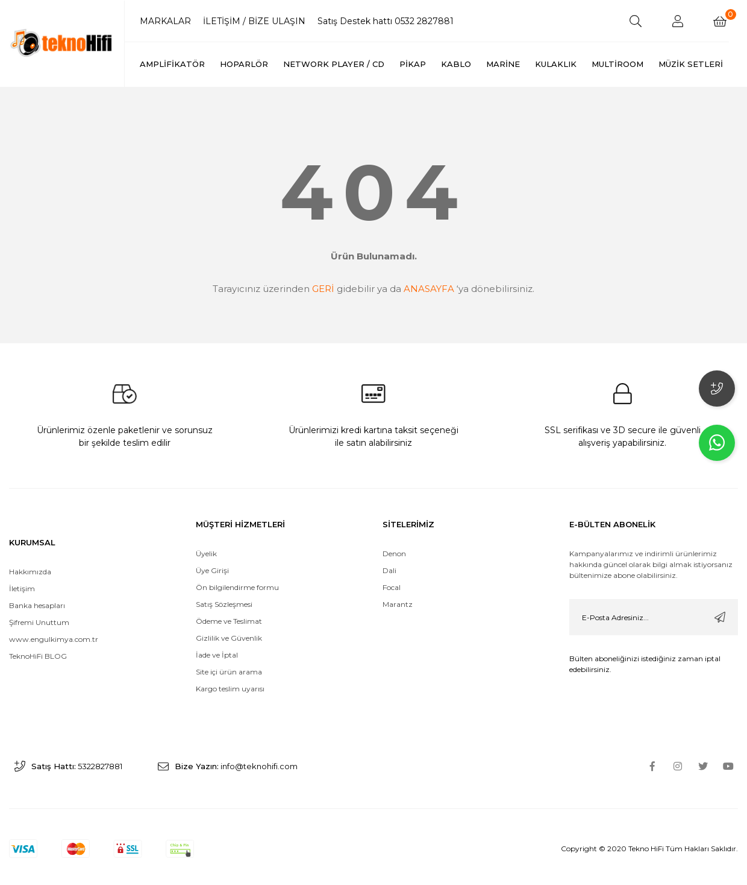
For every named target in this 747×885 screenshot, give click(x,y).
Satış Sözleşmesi (224, 587)
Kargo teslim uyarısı (231, 671)
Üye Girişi (212, 553)
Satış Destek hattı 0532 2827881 (385, 21)
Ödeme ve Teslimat (229, 604)
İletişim (22, 571)
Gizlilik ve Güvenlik (229, 621)
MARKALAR (165, 21)
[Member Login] (678, 21)
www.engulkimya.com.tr (53, 622)
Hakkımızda (30, 554)
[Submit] (720, 600)
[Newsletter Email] (653, 600)
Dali (389, 553)
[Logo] (62, 42)
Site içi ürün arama (229, 654)
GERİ (323, 288)
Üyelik (206, 536)
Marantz (398, 587)
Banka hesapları (37, 588)
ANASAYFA (429, 288)
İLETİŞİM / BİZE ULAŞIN (254, 21)
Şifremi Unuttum (39, 605)
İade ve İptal (217, 637)
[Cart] (720, 21)
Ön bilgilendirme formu (237, 570)
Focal (392, 570)
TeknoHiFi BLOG (38, 639)
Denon (394, 536)
